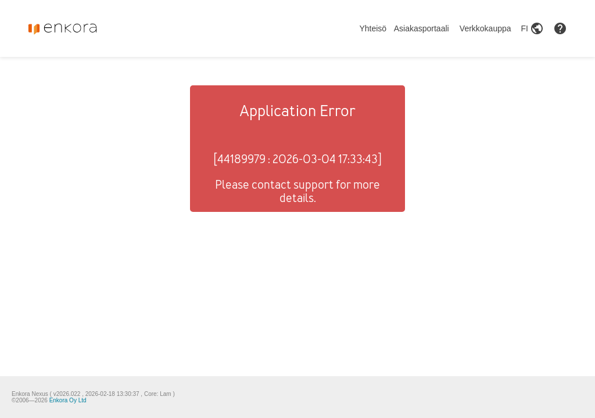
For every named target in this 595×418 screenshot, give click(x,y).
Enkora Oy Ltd (68, 400)
